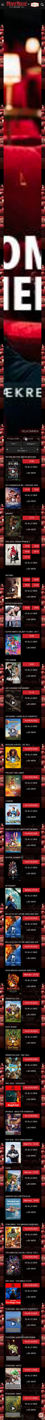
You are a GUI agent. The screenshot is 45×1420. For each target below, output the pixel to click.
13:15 (27, 489)
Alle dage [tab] (22, 449)
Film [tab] (13, 444)
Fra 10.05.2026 (31, 777)
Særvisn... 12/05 (31, 1172)
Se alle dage (31, 467)
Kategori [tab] (30, 444)
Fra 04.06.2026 (31, 1257)
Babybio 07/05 (31, 890)
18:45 (27, 551)
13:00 (31, 461)
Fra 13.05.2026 (31, 1116)
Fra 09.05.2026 (31, 721)
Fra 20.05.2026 (31, 1229)
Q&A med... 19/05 (31, 1200)
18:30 (27, 585)
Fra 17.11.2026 (31, 1398)
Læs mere (31, 473)
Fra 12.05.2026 (31, 805)
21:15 (27, 557)
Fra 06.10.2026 (31, 1313)
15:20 (36, 489)
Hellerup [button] (19, 3)
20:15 (36, 551)
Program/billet (13, 439)
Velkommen (29, 431)
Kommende (28, 439)
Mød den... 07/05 (31, 975)
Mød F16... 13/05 (31, 1144)
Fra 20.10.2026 (31, 1341)
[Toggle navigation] (3, 4)
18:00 (31, 664)
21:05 (36, 585)
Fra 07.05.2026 (31, 862)
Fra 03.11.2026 (31, 1370)
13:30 (27, 546)
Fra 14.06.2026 (31, 1285)
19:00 (36, 608)
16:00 (36, 546)
